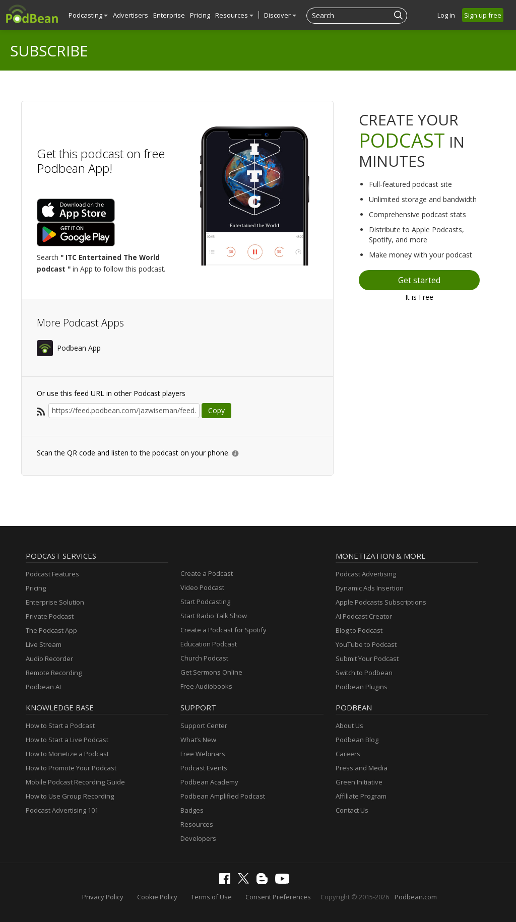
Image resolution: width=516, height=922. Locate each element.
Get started (419, 280)
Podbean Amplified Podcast (222, 796)
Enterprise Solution (55, 602)
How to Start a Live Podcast (67, 739)
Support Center (203, 725)
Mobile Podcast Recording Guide (75, 781)
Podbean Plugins (362, 686)
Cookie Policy (157, 896)
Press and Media (362, 767)
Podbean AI (43, 686)
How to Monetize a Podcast (67, 753)
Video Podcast (202, 587)
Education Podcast (208, 643)
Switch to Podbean (364, 672)
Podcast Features (52, 573)
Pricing (200, 15)
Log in (446, 15)
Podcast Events (203, 767)
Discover (280, 15)
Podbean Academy (209, 781)
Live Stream (43, 644)
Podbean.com (416, 896)
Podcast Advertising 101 (62, 810)
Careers (348, 753)
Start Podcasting (205, 601)
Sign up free (482, 15)
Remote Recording (54, 672)
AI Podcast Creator (364, 616)
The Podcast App (51, 630)
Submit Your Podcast (367, 658)
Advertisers (130, 15)
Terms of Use (211, 896)
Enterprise (169, 15)
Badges (192, 810)
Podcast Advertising (366, 573)
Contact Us (352, 810)
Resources (234, 15)
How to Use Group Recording (70, 796)
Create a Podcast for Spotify (223, 629)
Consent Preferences (278, 896)
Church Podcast (204, 658)
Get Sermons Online (211, 672)
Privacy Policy (102, 896)
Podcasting (88, 15)
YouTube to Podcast (366, 644)
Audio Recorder (49, 658)
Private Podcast (50, 616)
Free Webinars (202, 753)
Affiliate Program (361, 796)
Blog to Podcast (359, 630)
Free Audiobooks (206, 686)
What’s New (198, 739)
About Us (349, 725)
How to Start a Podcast (60, 725)
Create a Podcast (206, 573)
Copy (216, 410)
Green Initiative (359, 781)
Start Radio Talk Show (213, 615)
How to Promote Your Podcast (71, 767)
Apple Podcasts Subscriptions (381, 602)
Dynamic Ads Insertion (370, 587)
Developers (198, 838)
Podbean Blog (357, 739)
